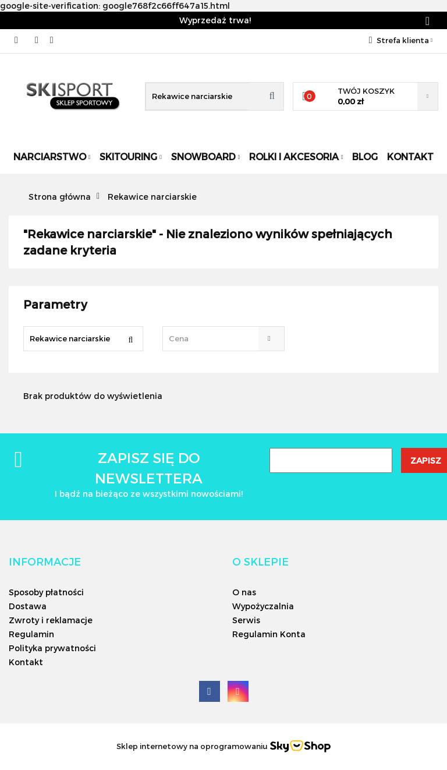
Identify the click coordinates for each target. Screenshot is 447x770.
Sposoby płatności (46, 592)
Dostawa (28, 606)
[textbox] (213, 339)
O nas (244, 592)
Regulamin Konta (269, 634)
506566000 (19, 40)
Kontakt (410, 156)
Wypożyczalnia (263, 606)
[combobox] (223, 338)
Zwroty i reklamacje (51, 620)
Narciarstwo (52, 156)
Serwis (246, 620)
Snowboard (205, 156)
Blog (365, 156)
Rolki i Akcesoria (296, 156)
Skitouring (131, 156)
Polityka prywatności (52, 648)
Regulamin (31, 634)
